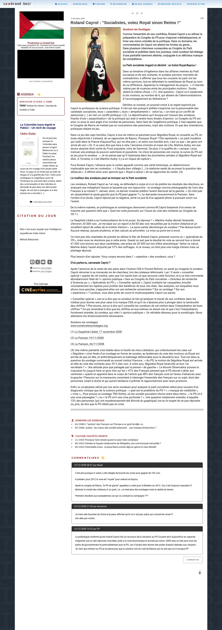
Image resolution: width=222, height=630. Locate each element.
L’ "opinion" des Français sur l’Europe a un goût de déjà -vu (114, 424)
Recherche (118, 4)
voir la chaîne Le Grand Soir (41, 81)
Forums (99, 4)
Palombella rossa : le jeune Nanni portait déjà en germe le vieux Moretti (120, 447)
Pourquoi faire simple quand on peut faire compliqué (111, 440)
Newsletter (196, 4)
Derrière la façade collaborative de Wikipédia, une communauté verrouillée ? (123, 443)
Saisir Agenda (142, 4)
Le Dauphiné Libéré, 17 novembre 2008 (98, 331)
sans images (46, 268)
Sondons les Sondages (88, 420)
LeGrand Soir (17, 4)
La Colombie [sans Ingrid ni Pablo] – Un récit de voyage (38, 126)
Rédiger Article (170, 4)
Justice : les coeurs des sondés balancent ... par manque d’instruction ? (120, 427)
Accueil (61, 4)
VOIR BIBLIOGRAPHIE (41, 202)
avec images (46, 271)
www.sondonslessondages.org (89, 325)
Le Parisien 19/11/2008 (89, 338)
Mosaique (80, 4)
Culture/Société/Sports (90, 436)
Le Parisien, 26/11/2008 (89, 344)
